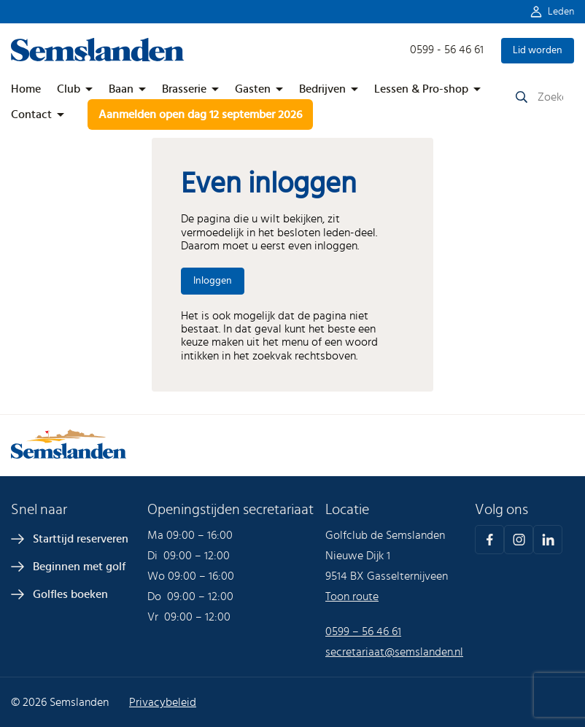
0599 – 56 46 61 (363, 631)
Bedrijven (322, 89)
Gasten (253, 89)
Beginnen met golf (79, 566)
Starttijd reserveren (80, 539)
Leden (561, 12)
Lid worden (537, 50)
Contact (31, 114)
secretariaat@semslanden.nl (394, 652)
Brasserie (184, 89)
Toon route (352, 596)
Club (68, 89)
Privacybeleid (162, 702)
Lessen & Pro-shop (421, 89)
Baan (121, 89)
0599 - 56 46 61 (447, 49)
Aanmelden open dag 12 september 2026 (200, 114)
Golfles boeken (70, 594)
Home (26, 89)
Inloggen (212, 281)
